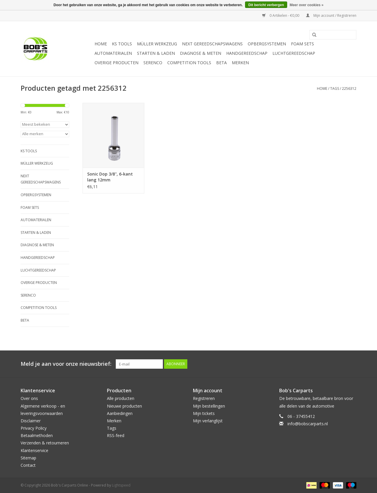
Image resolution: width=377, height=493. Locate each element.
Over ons (29, 398)
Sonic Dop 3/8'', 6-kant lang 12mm (110, 177)
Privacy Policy (34, 428)
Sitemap (28, 458)
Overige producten (116, 62)
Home (101, 44)
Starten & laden (156, 53)
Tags (334, 88)
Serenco (152, 62)
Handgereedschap (246, 53)
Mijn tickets (204, 413)
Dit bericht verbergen (266, 5)
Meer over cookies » (306, 5)
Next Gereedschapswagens (212, 44)
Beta (221, 62)
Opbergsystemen (267, 44)
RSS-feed (115, 435)
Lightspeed (121, 485)
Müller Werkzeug (157, 44)
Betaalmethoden (37, 435)
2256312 (349, 88)
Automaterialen (113, 53)
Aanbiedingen (120, 413)
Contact (28, 465)
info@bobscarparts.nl (307, 423)
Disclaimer (31, 420)
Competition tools (189, 62)
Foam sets (302, 44)
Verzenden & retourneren (45, 443)
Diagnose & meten (200, 53)
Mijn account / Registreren (331, 15)
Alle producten (120, 398)
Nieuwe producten (124, 406)
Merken (240, 62)
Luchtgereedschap (293, 53)
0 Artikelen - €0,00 (281, 15)
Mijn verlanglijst (208, 420)
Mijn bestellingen (209, 406)
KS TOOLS (122, 44)
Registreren (204, 398)
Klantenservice (34, 450)
